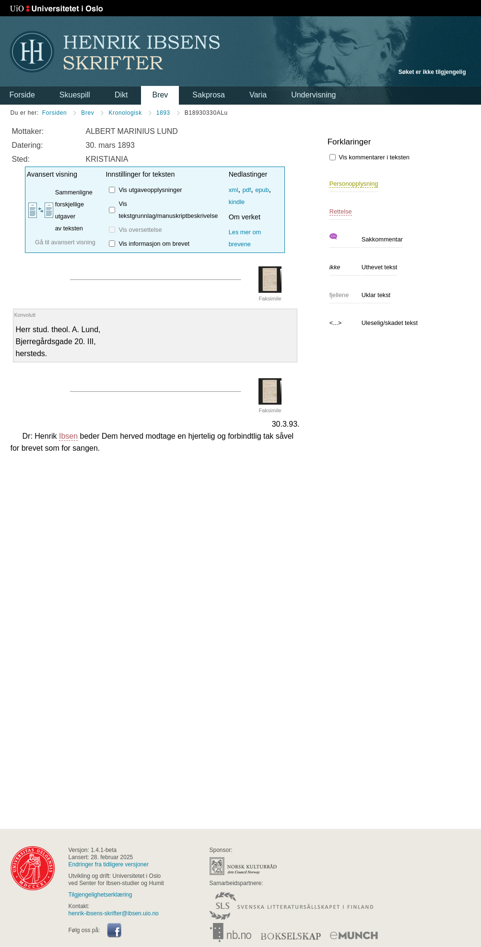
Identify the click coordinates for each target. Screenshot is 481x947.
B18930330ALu (206, 112)
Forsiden (54, 112)
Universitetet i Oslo (56, 8)
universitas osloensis (33, 868)
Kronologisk (124, 112)
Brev (160, 95)
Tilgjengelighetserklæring (100, 894)
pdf (246, 189)
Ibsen (68, 436)
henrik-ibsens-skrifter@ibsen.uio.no (114, 913)
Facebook (114, 930)
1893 (163, 112)
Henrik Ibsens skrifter (115, 51)
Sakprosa (208, 95)
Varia (258, 95)
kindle (237, 201)
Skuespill (74, 95)
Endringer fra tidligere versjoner (109, 864)
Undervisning (313, 95)
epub (262, 189)
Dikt (121, 95)
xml (233, 189)
